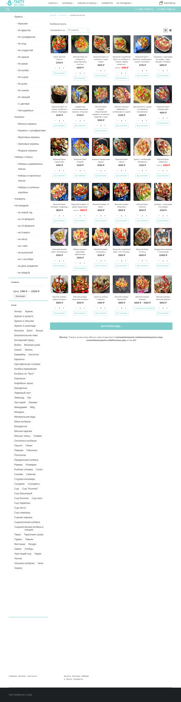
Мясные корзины (27, 123)
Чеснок (18, 558)
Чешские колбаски (24, 563)
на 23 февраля (26, 225)
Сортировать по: (57, 30)
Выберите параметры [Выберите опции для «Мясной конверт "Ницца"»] (145, 308)
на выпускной (25, 252)
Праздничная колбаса (26, 459)
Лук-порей (19, 402)
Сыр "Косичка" (30, 488)
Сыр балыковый (23, 493)
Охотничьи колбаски (25, 440)
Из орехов (23, 57)
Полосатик (20, 455)
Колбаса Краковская (25, 368)
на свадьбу (24, 272)
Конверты (107, 3)
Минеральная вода (24, 416)
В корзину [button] (60, 73)
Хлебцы (28, 548)
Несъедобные (25, 110)
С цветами (23, 103)
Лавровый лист (22, 392)
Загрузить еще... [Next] (111, 326)
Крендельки (20, 388)
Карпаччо (19, 359)
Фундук (32, 544)
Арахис (29, 311)
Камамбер (20, 354)
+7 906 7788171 (166, 9)
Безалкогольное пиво (26, 335)
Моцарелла (20, 426)
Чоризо (18, 568)
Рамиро (18, 464)
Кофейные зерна (23, 383)
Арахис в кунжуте (23, 316)
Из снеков (23, 90)
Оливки (37, 436)
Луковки (32, 402)
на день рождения (28, 265)
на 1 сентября (25, 259)
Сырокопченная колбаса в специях (28, 528)
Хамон (17, 548)
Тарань (18, 539)
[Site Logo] (15, 3)
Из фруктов (24, 30)
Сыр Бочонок (21, 498)
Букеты (53, 3)
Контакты (169, 3)
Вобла (17, 344)
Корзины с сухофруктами (32, 130)
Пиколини (31, 450)
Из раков (23, 63)
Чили (40, 563)
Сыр (16, 488)
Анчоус (18, 311)
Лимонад (19, 397)
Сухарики (19, 483)
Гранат (18, 349)
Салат (39, 469)
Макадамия (20, 407)
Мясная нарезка (23, 431)
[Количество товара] (59, 68)
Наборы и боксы (87, 3)
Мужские (23, 23)
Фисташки (19, 544)
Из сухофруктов (26, 37)
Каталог (22, 676)
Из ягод (22, 43)
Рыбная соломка (23, 469)
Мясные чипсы (22, 436)
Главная (13, 676)
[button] (8, 9)
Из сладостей (25, 50)
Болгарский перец (24, 340)
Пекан (29, 445)
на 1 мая (22, 245)
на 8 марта (24, 232)
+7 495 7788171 (144, 9)
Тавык (17, 534)
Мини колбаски (22, 421)
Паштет (18, 445)
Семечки (31, 474)
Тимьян (29, 539)
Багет (30, 330)
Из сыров (23, 77)
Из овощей (24, 97)
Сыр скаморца (22, 512)
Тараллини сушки (33, 534)
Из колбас (23, 70)
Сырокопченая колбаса (27, 522)
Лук (29, 397)
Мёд (32, 407)
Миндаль (19, 412)
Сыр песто (20, 507)
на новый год (25, 212)
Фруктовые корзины (29, 137)
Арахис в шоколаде (25, 325)
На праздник (123, 3)
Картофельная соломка (27, 364)
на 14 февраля (26, 219)
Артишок (19, 330)
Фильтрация (20, 296)
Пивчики (18, 450)
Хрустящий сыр (22, 553)
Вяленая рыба (32, 344)
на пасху (22, 239)
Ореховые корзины (28, 143)
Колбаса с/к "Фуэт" (24, 373)
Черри (37, 553)
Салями (18, 474)
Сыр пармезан (22, 503)
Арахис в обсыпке (24, 321)
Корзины (67, 3)
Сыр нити (37, 498)
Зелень (29, 349)
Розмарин (31, 464)
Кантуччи (34, 354)
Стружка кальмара (24, 479)
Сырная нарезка (23, 517)
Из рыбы (22, 83)
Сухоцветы (34, 483)
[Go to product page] (59, 44)
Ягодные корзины (27, 150)
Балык (39, 330)
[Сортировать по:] (78, 30)
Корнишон (20, 378)
